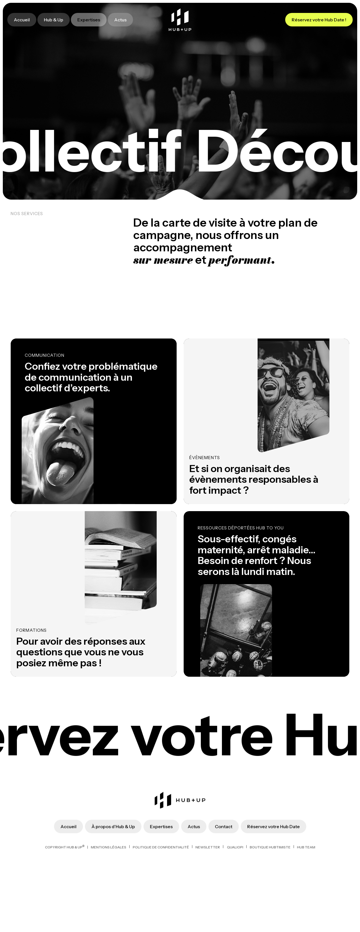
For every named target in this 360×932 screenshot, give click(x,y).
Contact (223, 880)
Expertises (88, 19)
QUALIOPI (234, 901)
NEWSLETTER (207, 901)
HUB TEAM (306, 901)
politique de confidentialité (161, 901)
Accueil (22, 19)
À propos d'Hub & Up (113, 880)
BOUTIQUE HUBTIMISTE (270, 901)
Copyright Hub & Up (64, 901)
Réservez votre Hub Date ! (319, 19)
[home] (180, 19)
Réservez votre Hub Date (273, 880)
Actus (120, 19)
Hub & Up (53, 19)
